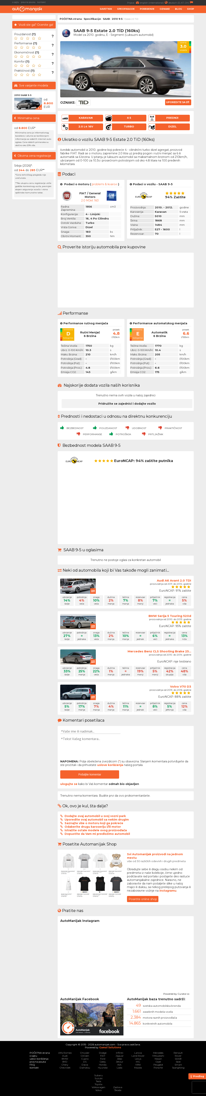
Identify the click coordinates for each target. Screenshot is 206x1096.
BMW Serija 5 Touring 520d (170, 616)
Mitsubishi (158, 1055)
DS (85, 1061)
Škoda (117, 1090)
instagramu (167, 890)
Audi (65, 1055)
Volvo (98, 1090)
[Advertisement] (34, 260)
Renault (178, 1052)
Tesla (98, 1081)
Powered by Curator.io (176, 993)
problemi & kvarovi (104, 184)
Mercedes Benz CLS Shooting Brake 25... (159, 651)
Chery (64, 1064)
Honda (102, 1064)
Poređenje (147, 9)
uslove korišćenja (110, 765)
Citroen (85, 1055)
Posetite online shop (143, 899)
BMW (65, 1058)
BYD (64, 1061)
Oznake (165, 9)
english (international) (154, 2)
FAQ (32, 1064)
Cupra (84, 1058)
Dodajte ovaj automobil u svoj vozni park (95, 816)
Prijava (133, 2)
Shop (190, 9)
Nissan (158, 1058)
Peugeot (158, 1064)
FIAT (102, 1055)
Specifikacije (126, 9)
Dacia (85, 1064)
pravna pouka (28, 2)
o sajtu (15, 2)
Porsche (158, 1067)
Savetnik (106, 9)
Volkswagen (98, 1087)
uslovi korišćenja (39, 1058)
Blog (178, 9)
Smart (178, 1064)
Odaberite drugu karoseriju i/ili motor (93, 826)
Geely (103, 1061)
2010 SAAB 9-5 (22, 95)
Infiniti (119, 1052)
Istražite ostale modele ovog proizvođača (96, 830)
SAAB (106, 18)
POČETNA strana (71, 18)
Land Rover (138, 1055)
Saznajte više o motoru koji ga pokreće (94, 823)
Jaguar (120, 1055)
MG (138, 1061)
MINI (138, 1064)
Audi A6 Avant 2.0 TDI (174, 580)
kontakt (41, 2)
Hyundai (103, 1067)
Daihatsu (85, 1067)
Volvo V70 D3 (180, 686)
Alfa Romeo (65, 1052)
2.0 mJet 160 (90, 200)
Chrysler (84, 1052)
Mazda (138, 1067)
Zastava (117, 1087)
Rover (178, 1055)
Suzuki (99, 1078)
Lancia (138, 1052)
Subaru (98, 1075)
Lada (119, 1067)
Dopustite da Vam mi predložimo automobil (97, 834)
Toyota (98, 1084)
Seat (178, 1061)
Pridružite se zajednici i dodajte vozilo (127, 403)
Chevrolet (65, 1067)
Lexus (138, 1058)
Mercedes (158, 1052)
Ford (102, 1058)
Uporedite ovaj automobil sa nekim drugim (97, 819)
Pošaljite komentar (89, 774)
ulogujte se (68, 784)
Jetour (119, 1061)
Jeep (119, 1058)
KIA (119, 1064)
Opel (158, 1061)
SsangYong (178, 1067)
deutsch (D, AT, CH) (181, 2)
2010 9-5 (117, 18)
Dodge (102, 1052)
